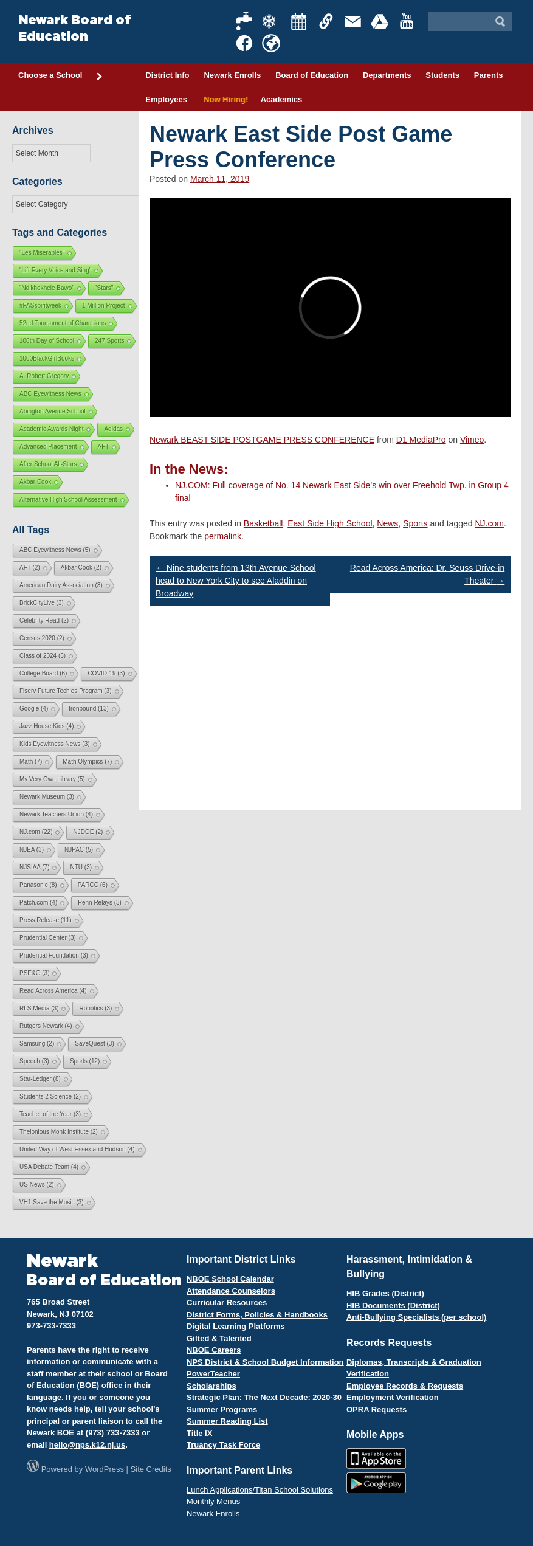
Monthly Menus (213, 1501)
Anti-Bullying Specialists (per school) (416, 1317)
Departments (387, 75)
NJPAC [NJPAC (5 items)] (78, 849)
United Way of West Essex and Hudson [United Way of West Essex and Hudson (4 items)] (77, 1149)
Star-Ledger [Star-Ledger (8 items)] (40, 1078)
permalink (222, 536)
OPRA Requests (376, 1409)
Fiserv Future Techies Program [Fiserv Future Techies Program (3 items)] (65, 691)
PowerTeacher (213, 1373)
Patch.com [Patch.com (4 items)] (38, 902)
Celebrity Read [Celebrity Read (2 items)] (44, 620)
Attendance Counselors (231, 1291)
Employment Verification (392, 1397)
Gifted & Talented (219, 1338)
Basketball (263, 523)
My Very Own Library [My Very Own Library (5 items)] (52, 779)
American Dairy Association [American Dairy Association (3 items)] (61, 585)
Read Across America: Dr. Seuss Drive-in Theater (427, 574)
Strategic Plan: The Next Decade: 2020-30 (264, 1397)
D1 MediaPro (421, 439)
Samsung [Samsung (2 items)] (36, 1043)
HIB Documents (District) (393, 1305)
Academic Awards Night (51, 429)
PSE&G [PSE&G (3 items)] (34, 973)
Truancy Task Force (223, 1444)
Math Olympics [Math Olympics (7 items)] (87, 761)
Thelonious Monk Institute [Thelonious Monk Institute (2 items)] (58, 1131)
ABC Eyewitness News (50, 393)
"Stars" (104, 288)
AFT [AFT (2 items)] (29, 567)
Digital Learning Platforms (236, 1326)
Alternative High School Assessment (68, 499)
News (387, 523)
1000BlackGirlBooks (46, 358)
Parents (488, 75)
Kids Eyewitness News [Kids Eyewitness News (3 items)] (54, 743)
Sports (415, 523)
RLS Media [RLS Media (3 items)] (38, 1008)
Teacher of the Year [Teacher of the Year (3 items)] (50, 1114)
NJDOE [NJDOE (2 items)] (88, 832)
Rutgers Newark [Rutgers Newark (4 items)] (45, 1026)
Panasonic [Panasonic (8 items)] (38, 885)
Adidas (113, 429)
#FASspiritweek (40, 305)
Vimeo (472, 439)
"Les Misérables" (41, 252)
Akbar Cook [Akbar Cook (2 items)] (81, 567)
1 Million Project (103, 305)
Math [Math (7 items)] (30, 761)
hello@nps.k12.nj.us (87, 1444)
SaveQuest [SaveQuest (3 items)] (94, 1043)
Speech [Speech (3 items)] (34, 1061)
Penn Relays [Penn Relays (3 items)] (100, 902)
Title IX (199, 1433)
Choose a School (60, 76)
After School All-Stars (48, 464)
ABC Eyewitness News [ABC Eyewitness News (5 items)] (55, 550)
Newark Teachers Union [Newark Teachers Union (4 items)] (56, 814)
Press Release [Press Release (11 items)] (45, 920)
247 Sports (109, 340)
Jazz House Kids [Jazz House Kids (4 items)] (46, 726)
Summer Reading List (227, 1421)
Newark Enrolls (232, 75)
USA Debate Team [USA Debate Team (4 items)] (48, 1167)
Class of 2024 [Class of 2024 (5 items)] (42, 655)
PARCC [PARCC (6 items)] (93, 885)
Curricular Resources (227, 1302)
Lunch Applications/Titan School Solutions (260, 1489)
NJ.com (489, 523)
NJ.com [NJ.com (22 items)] (35, 832)
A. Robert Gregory (44, 376)
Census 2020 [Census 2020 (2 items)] (41, 638)
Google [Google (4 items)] (33, 708)
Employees (166, 99)
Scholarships (211, 1385)
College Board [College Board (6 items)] (43, 673)
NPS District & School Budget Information (265, 1362)
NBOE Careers (214, 1349)
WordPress (104, 1469)
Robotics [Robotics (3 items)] (95, 1008)
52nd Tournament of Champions (62, 323)
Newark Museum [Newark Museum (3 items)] (46, 796)
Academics (282, 99)
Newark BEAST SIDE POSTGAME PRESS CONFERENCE (262, 439)
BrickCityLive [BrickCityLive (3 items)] (41, 602)
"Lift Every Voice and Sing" (55, 270)
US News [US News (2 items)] (36, 1184)
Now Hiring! (224, 99)
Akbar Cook (35, 481)
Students (442, 75)
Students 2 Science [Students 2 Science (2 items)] (50, 1096)
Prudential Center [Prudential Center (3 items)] (47, 937)
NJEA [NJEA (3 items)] (31, 849)
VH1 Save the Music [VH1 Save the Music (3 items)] (51, 1202)
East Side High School (329, 523)
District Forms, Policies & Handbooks (257, 1314)
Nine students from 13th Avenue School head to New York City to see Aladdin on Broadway (236, 580)
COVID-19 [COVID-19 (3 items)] (106, 673)
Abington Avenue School (52, 411)
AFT (103, 446)
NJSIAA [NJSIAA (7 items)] (34, 867)
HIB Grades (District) (385, 1293)
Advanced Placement (48, 446)
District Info (167, 75)
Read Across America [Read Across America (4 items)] (53, 990)
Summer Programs (222, 1409)
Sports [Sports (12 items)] (85, 1061)
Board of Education (311, 75)
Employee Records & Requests (404, 1385)
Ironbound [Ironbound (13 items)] (89, 708)
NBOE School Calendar (230, 1278)
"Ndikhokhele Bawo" (46, 288)
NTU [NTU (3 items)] (81, 867)
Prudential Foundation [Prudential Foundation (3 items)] (53, 955)
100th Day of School (46, 340)
